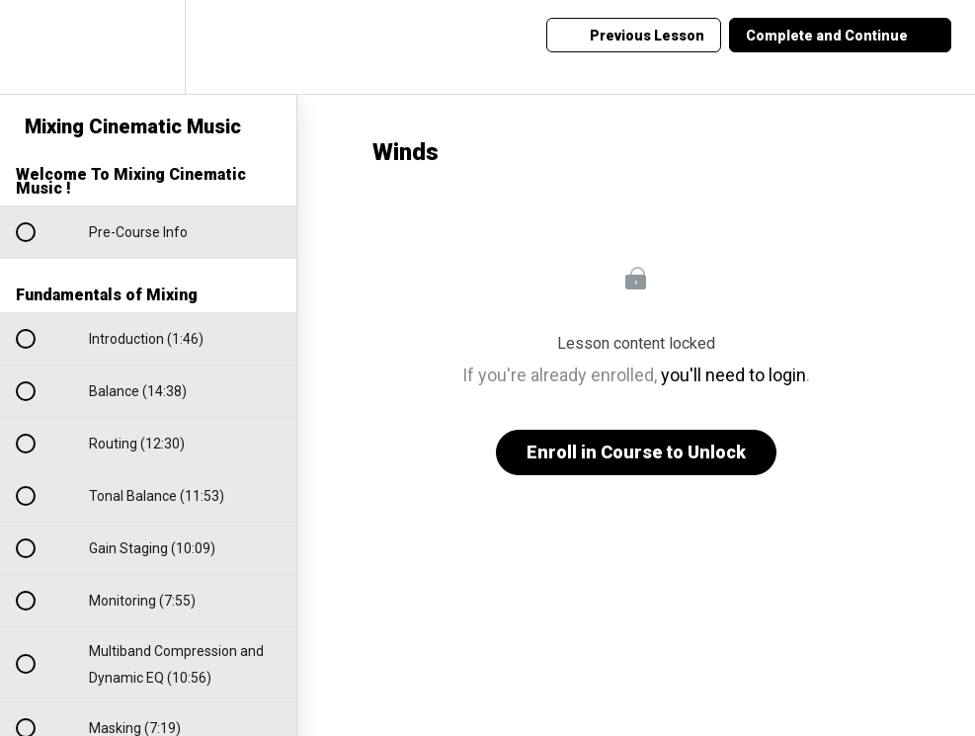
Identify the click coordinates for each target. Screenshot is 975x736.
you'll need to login (733, 375)
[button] (36, 47)
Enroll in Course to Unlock (636, 452)
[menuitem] (148, 47)
